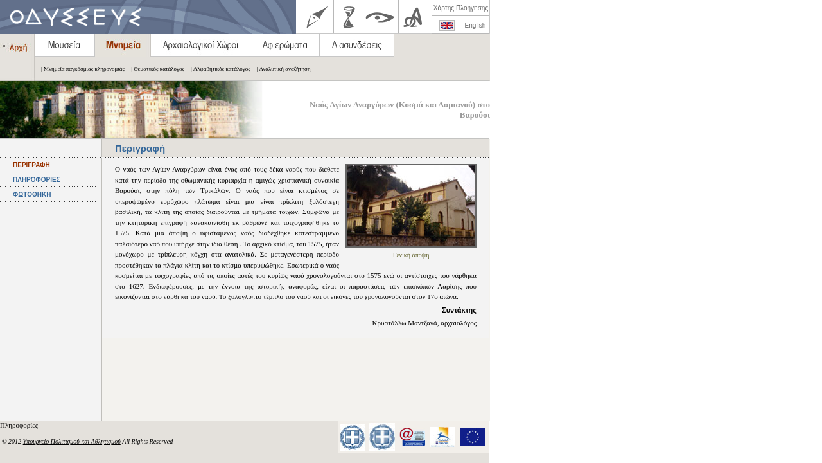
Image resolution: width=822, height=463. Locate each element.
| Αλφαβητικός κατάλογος (217, 69)
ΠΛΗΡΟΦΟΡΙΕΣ (36, 179)
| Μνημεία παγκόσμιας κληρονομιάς (80, 69)
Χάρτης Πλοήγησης (460, 8)
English (475, 25)
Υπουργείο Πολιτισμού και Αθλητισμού (72, 441)
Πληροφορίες (20, 425)
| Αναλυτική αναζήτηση (280, 69)
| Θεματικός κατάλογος (154, 69)
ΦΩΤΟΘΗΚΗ (32, 194)
